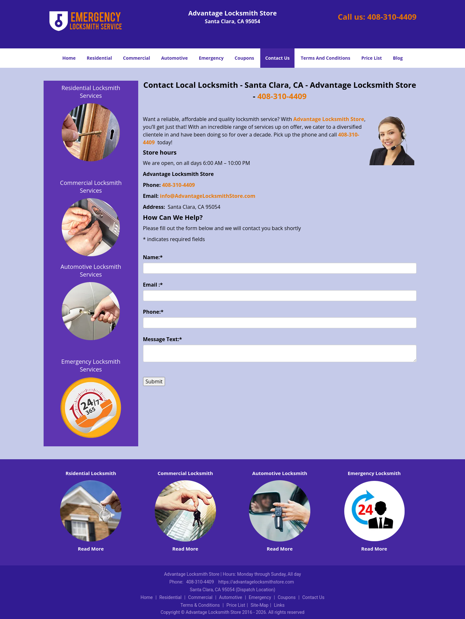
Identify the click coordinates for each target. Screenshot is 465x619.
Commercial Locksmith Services (91, 186)
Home (69, 58)
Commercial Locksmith (185, 473)
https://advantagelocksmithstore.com (256, 581)
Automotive (174, 58)
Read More (91, 548)
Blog (398, 58)
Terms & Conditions (200, 605)
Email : (153, 284)
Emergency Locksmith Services (90, 365)
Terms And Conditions (325, 58)
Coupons (244, 58)
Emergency (211, 58)
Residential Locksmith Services (90, 91)
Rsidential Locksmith (91, 473)
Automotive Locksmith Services (91, 270)
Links (279, 605)
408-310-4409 (392, 16)
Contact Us (277, 58)
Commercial (136, 58)
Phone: (153, 311)
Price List (371, 58)
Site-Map (259, 605)
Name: (153, 257)
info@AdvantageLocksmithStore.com (208, 195)
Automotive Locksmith (279, 473)
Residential (99, 58)
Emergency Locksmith (374, 473)
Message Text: (162, 339)
